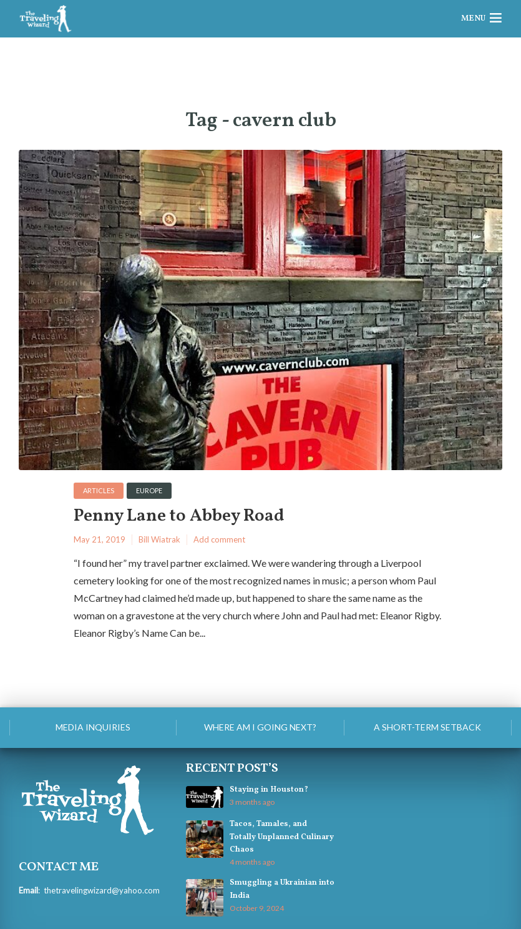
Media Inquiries (93, 727)
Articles (98, 490)
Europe (149, 490)
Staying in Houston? (269, 789)
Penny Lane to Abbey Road (179, 516)
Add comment (219, 539)
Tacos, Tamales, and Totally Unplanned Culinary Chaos (282, 836)
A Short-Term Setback (427, 727)
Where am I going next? (260, 727)
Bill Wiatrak (159, 539)
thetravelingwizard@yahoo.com (102, 890)
